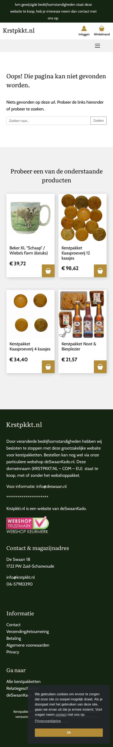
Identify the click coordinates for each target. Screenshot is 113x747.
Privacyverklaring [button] (48, 721)
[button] (48, 270)
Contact (13, 624)
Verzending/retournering (27, 631)
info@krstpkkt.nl (20, 577)
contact (61, 714)
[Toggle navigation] (97, 45)
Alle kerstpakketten (23, 681)
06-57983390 (19, 584)
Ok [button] (69, 732)
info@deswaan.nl (51, 486)
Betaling (13, 638)
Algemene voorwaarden (27, 645)
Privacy (12, 651)
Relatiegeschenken (23, 688)
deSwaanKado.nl (59, 461)
